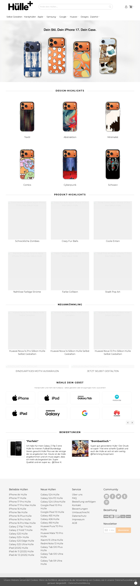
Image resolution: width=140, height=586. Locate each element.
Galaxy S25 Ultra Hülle (21, 541)
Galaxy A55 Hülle (50, 512)
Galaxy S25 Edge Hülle (21, 537)
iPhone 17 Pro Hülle (20, 498)
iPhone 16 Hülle (17, 505)
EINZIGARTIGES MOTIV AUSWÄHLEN (37, 368)
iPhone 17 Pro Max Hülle (22, 502)
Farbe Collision (70, 292)
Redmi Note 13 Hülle (52, 540)
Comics (27, 185)
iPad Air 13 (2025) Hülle (21, 552)
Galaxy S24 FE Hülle (52, 495)
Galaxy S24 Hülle (50, 491)
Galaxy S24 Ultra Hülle (53, 498)
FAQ (74, 495)
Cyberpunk (70, 185)
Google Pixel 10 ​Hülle (52, 509)
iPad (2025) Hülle (18, 544)
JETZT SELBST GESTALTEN (103, 368)
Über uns (77, 491)
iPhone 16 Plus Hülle (20, 512)
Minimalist (112, 137)
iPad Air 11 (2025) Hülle (21, 548)
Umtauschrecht (81, 509)
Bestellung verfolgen (84, 498)
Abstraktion (70, 137)
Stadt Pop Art (112, 292)
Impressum (78, 516)
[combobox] (76, 6)
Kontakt (76, 502)
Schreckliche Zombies (27, 241)
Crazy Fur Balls (70, 241)
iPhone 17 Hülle (17, 495)
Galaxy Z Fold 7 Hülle (21, 527)
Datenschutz (79, 512)
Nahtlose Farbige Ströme (27, 292)
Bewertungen (80, 505)
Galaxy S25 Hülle (18, 530)
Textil (27, 137)
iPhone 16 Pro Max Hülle (22, 520)
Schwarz (113, 185)
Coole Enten (113, 241)
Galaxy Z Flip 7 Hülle (20, 523)
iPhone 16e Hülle (18, 509)
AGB (74, 520)
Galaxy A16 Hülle (50, 519)
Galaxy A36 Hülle (50, 516)
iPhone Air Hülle (18, 491)
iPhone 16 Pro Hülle (20, 516)
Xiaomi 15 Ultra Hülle (52, 537)
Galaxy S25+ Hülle (19, 534)
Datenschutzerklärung (79, 583)
